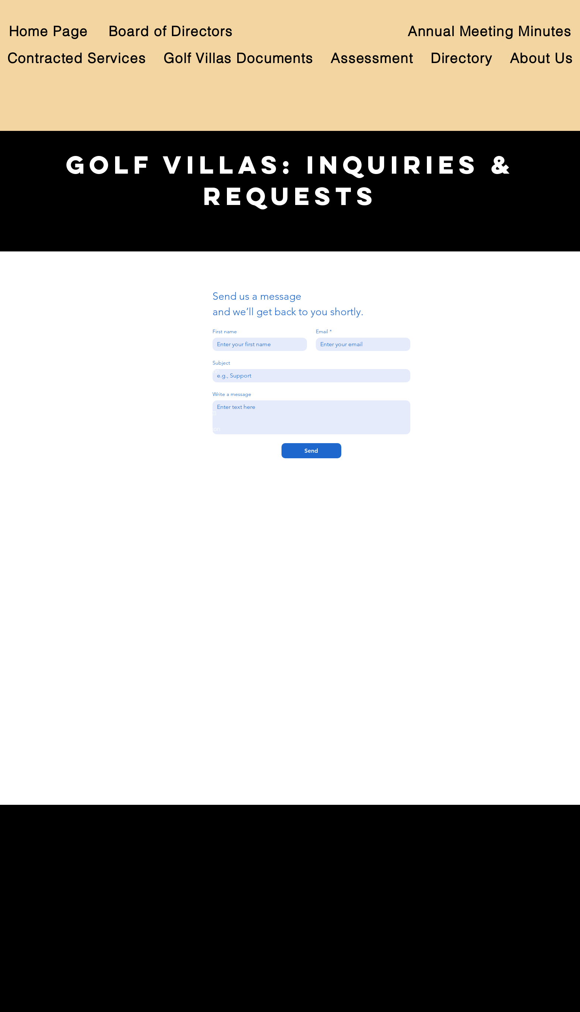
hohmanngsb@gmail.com (182, 412)
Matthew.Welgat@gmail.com (186, 643)
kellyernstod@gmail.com (181, 536)
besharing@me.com (175, 420)
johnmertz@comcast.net (180, 354)
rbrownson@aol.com (176, 470)
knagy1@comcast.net (177, 305)
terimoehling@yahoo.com (182, 709)
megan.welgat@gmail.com (184, 651)
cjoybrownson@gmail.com (183, 478)
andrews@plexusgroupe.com (187, 586)
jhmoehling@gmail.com (180, 701)
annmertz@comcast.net (179, 362)
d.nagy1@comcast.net (178, 296)
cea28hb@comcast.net (179, 594)
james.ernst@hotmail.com (182, 528)
